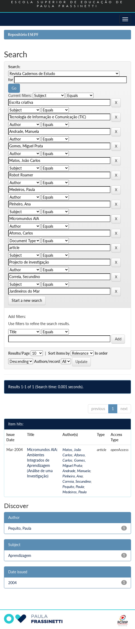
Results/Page (19, 353)
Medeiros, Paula (74, 492)
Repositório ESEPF (23, 34)
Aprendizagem (19, 555)
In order (101, 353)
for (10, 79)
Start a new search (27, 300)
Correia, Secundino (76, 481)
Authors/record (47, 361)
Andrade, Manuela (76, 470)
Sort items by (59, 353)
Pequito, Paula (73, 486)
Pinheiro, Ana (72, 476)
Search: (14, 66)
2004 (12, 582)
